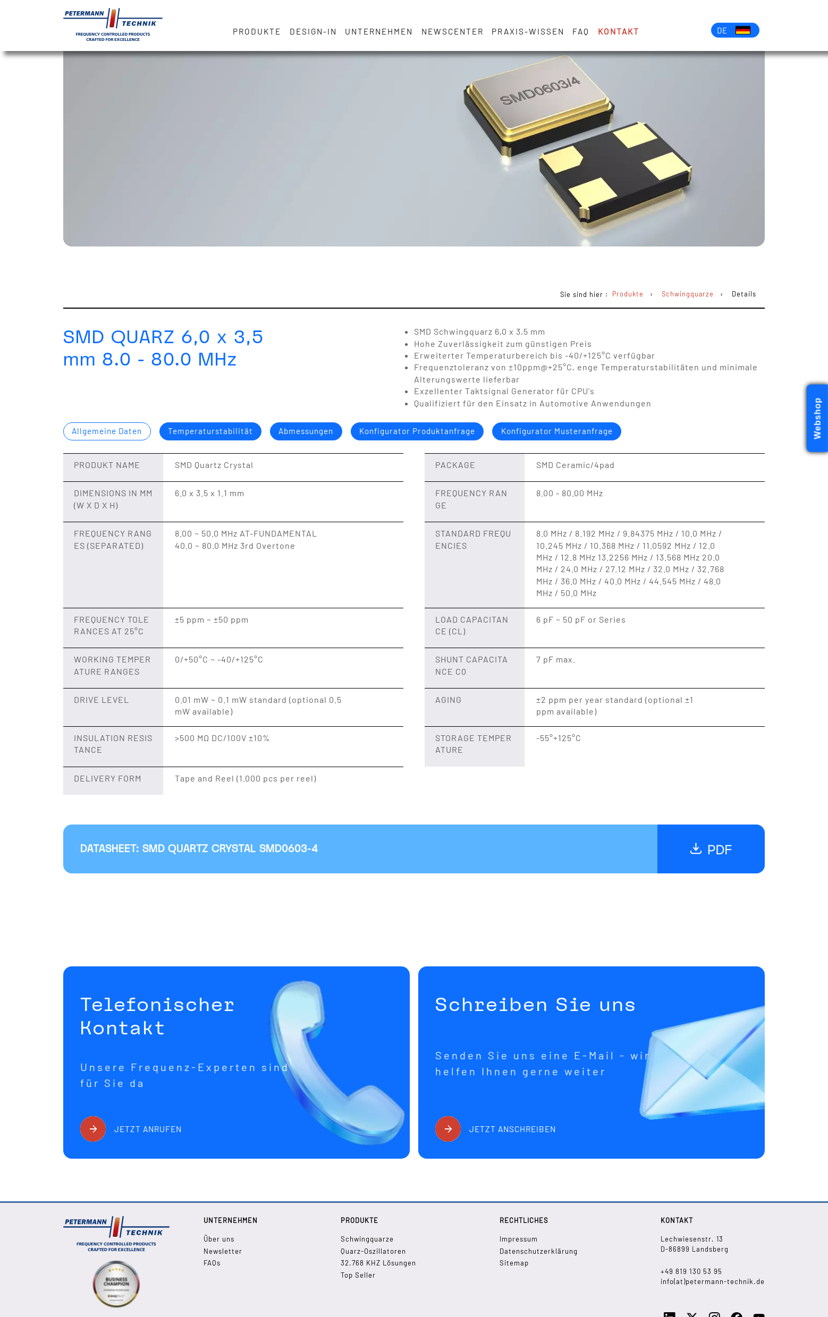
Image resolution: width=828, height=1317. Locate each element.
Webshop (817, 418)
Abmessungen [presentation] (319, 432)
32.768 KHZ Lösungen (378, 1263)
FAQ (583, 31)
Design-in (316, 31)
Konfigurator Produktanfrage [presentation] (437, 432)
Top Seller (358, 1274)
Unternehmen (382, 31)
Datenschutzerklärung (539, 1250)
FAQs (212, 1263)
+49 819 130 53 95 (691, 1271)
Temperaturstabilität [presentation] (218, 432)
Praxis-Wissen (530, 31)
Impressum (519, 1239)
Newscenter (455, 31)
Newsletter (223, 1250)
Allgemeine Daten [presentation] (109, 432)
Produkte (260, 31)
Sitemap (514, 1263)
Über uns (219, 1239)
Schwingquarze (367, 1239)
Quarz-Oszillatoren (373, 1250)
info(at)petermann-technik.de (713, 1281)
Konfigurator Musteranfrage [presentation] (584, 432)
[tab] (109, 431)
